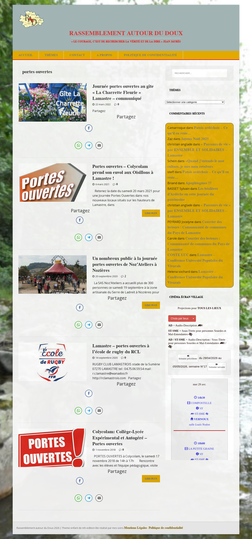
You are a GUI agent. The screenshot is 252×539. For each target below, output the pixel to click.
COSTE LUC (178, 254)
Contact (77, 55)
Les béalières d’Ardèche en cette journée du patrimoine (192, 194)
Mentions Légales (135, 528)
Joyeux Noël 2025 (195, 138)
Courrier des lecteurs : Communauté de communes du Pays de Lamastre (196, 227)
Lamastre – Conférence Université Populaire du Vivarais (195, 260)
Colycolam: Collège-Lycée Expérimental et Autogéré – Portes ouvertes (119, 437)
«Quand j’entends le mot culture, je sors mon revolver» (195, 163)
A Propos (104, 55)
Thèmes (51, 55)
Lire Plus (151, 213)
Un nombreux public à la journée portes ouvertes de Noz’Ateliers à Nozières (124, 264)
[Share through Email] (99, 145)
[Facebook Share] (88, 128)
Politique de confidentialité (150, 55)
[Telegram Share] (88, 145)
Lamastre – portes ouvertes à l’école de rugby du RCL (120, 348)
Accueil (25, 55)
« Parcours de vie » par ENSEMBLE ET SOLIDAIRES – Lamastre (199, 150)
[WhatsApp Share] (78, 145)
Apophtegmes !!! (198, 183)
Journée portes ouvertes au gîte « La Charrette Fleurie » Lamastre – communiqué (123, 92)
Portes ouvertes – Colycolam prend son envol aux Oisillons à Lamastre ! (122, 172)
